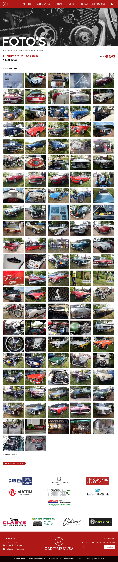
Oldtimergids (98, 4)
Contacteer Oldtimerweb (12, 545)
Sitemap (80, 559)
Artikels (27, 4)
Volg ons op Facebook (15, 549)
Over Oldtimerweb (10, 542)
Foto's (59, 4)
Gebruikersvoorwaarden (36, 559)
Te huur (84, 4)
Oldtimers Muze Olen (36, 50)
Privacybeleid (53, 559)
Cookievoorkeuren (67, 559)
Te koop (71, 4)
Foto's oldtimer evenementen (20, 50)
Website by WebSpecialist (95, 559)
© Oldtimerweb (19, 559)
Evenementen (43, 4)
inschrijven (109, 547)
